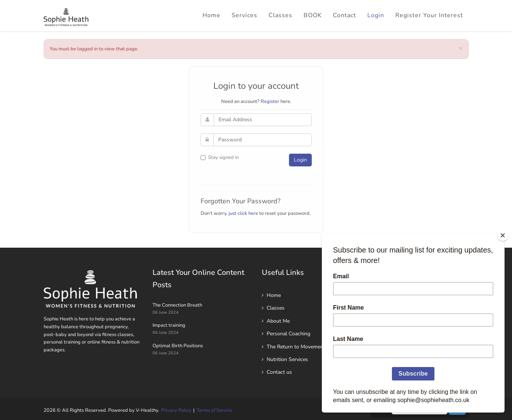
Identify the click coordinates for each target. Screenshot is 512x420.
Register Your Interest (429, 15)
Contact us (279, 372)
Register (270, 101)
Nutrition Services (287, 359)
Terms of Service (214, 410)
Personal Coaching (288, 333)
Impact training (169, 325)
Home (211, 15)
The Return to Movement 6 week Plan (311, 346)
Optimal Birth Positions (178, 345)
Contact (344, 15)
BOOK (313, 15)
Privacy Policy (176, 410)
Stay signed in (220, 157)
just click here (243, 213)
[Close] (502, 235)
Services (244, 15)
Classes (280, 15)
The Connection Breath (177, 305)
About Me (278, 321)
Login (375, 15)
